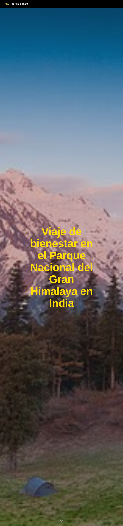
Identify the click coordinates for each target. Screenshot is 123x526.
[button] (61, 521)
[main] (61, 267)
